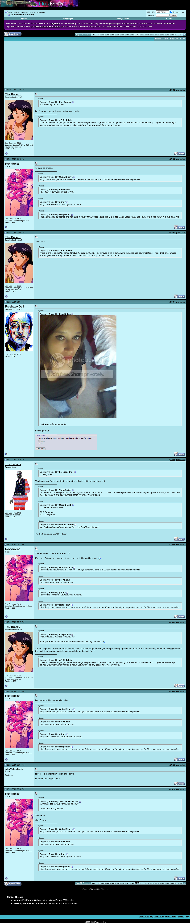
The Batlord (13, 94)
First (94, 35)
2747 (127, 35)
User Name (151, 12)
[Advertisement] (32, 64)
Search (169, 19)
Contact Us (159, 917)
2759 (152, 35)
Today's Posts (123, 19)
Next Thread (102, 889)
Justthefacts (13, 464)
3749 (172, 35)
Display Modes (176, 39)
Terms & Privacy (146, 917)
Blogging (67, 19)
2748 (132, 35)
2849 (162, 35)
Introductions (40, 12)
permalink (180, 90)
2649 (112, 35)
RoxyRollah (12, 163)
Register (23, 19)
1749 (102, 35)
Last (180, 35)
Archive (181, 917)
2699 (117, 35)
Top (187, 917)
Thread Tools (160, 39)
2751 (147, 35)
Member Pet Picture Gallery (27, 900)
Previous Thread (89, 889)
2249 (107, 35)
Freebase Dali (14, 306)
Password (150, 15)
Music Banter (13, 12)
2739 (122, 35)
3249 (167, 35)
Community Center (26, 12)
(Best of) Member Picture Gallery (30, 903)
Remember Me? (177, 12)
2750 (142, 35)
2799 (157, 35)
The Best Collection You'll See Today (51, 534)
